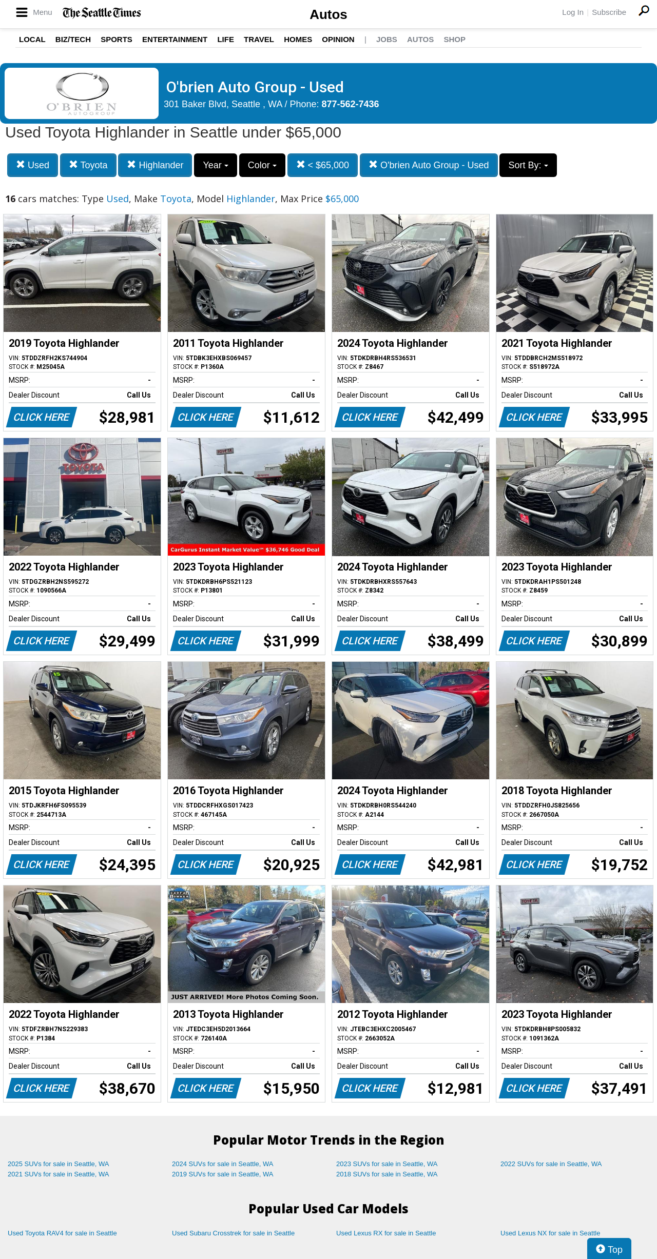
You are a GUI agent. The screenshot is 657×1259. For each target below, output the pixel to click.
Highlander (155, 165)
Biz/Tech (73, 39)
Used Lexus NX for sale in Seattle (550, 1233)
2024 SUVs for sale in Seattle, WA (223, 1164)
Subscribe (609, 12)
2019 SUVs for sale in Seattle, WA (223, 1174)
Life (225, 39)
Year (215, 165)
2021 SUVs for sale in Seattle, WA (58, 1174)
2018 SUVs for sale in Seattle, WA (387, 1174)
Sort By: (528, 165)
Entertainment (174, 39)
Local (32, 39)
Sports (116, 39)
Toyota (88, 165)
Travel (259, 39)
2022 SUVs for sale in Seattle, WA (551, 1164)
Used (32, 165)
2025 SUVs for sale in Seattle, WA (58, 1164)
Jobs (386, 39)
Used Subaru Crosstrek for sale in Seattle (233, 1233)
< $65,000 (323, 165)
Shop (454, 39)
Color (262, 165)
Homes (298, 39)
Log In (573, 12)
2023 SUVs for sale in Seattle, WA (387, 1164)
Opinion (338, 39)
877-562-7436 (350, 104)
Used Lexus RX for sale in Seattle (386, 1233)
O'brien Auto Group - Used (429, 165)
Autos (328, 14)
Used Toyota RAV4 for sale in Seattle (62, 1233)
